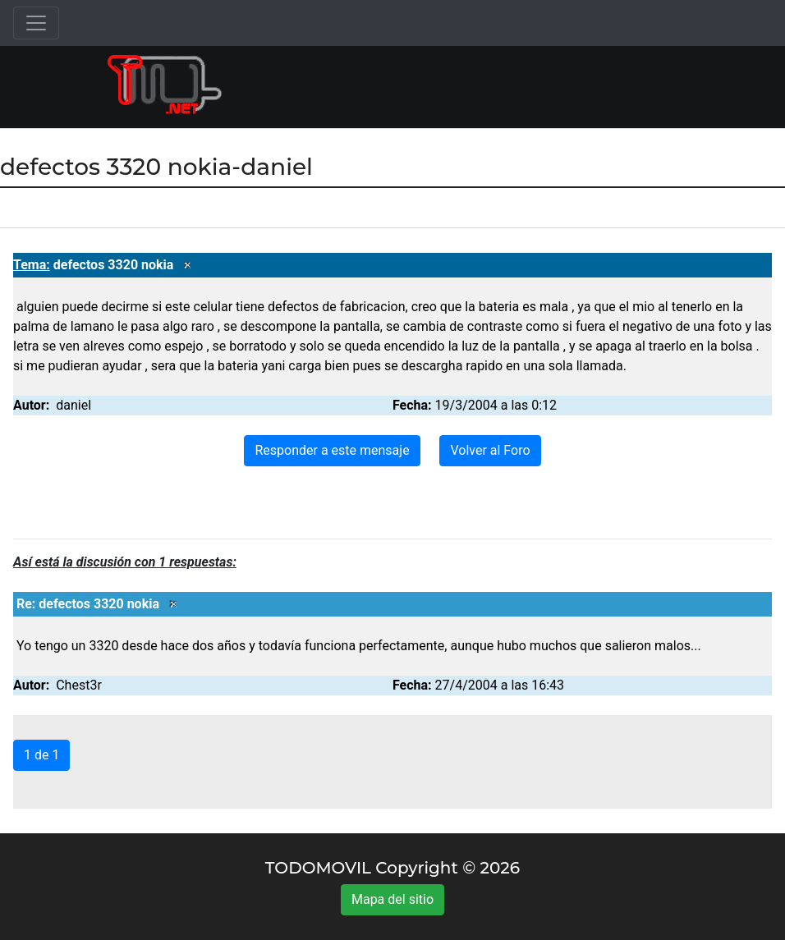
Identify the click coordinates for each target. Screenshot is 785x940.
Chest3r (79, 685)
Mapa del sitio (392, 899)
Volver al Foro (490, 450)
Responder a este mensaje (332, 450)
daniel (73, 405)
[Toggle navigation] (36, 23)
